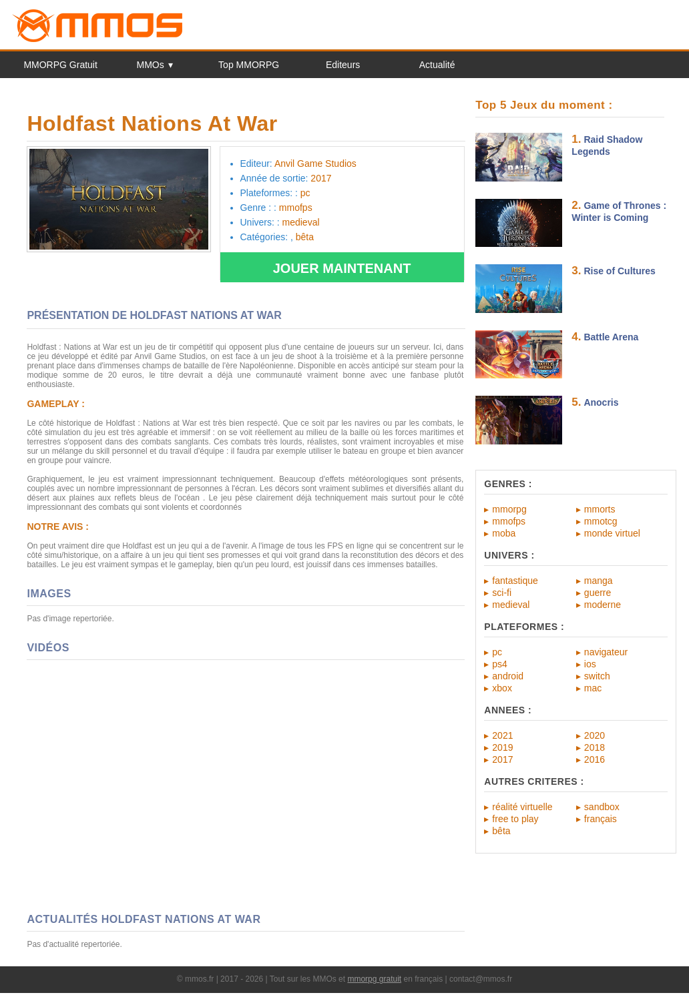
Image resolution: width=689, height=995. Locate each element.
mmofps (508, 521)
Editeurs (343, 64)
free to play (515, 818)
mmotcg (601, 521)
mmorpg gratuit (374, 979)
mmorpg (509, 509)
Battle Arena (611, 337)
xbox (502, 688)
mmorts (600, 509)
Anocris (601, 402)
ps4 (499, 664)
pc (497, 652)
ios (590, 664)
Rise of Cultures (619, 271)
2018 (594, 747)
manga (598, 580)
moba (503, 533)
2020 (594, 735)
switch (597, 676)
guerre (597, 592)
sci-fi (501, 592)
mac (593, 688)
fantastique (515, 580)
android (507, 676)
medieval (510, 604)
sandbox (602, 806)
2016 (594, 759)
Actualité (437, 64)
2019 (502, 747)
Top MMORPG (248, 64)
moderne (602, 604)
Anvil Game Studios (315, 163)
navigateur (606, 652)
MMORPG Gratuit (60, 64)
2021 (502, 735)
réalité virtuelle (522, 806)
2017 (502, 759)
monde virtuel (612, 533)
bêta (501, 830)
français (600, 818)
